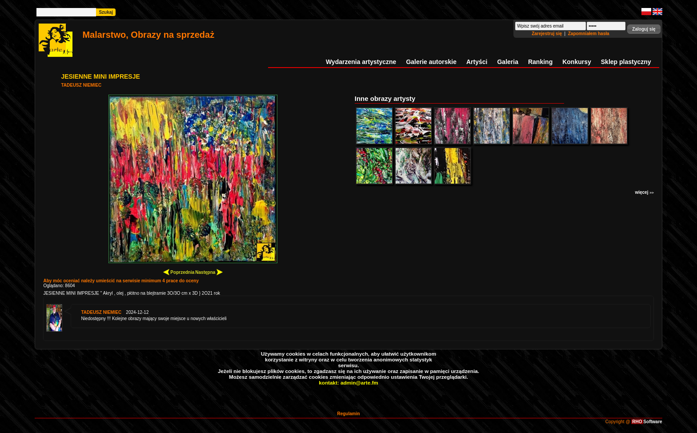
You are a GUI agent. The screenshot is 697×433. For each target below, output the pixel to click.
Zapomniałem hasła (588, 33)
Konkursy (576, 61)
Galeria (507, 61)
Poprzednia (179, 272)
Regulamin (348, 413)
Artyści (476, 61)
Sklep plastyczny (626, 61)
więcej (644, 192)
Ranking (540, 61)
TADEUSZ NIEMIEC (81, 85)
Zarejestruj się (547, 33)
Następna (209, 272)
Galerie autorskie (431, 61)
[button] (643, 29)
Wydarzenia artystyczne (361, 61)
